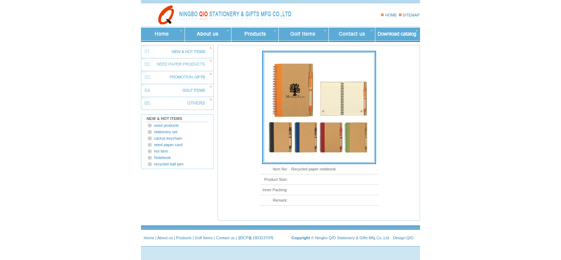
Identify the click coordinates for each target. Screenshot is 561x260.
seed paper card (168, 145)
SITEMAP (411, 15)
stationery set (165, 132)
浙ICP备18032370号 (256, 238)
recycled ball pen (169, 164)
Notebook (162, 157)
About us (165, 238)
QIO (410, 238)
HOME (391, 15)
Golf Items (204, 238)
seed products (166, 125)
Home (149, 238)
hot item (161, 151)
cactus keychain (168, 138)
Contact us (225, 238)
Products (183, 238)
